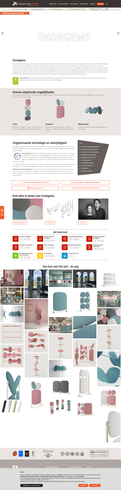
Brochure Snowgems (25, 236)
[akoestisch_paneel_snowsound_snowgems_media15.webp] (60, 405)
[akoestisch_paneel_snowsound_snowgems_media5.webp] (60, 387)
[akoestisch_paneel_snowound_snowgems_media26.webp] (12, 333)
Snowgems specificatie (26, 245)
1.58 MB (27, 247)
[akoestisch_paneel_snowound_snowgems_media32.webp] (84, 353)
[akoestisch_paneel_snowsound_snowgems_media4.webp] (60, 302)
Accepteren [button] (95, 485)
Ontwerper (82, 222)
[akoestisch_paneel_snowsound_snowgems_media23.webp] (36, 284)
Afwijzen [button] (83, 485)
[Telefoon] (1, 214)
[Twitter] (77, 454)
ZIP (46, 256)
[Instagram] (67, 454)
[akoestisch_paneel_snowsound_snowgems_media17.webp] (84, 327)
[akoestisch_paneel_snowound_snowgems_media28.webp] (36, 341)
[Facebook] (62, 454)
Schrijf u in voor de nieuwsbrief (99, 453)
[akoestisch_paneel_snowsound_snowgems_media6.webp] (109, 398)
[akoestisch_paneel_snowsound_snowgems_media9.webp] (12, 384)
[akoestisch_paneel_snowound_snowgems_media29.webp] (109, 338)
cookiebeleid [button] (80, 476)
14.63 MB (52, 256)
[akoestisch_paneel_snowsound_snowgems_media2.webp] (109, 426)
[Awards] (15, 453)
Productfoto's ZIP (73, 253)
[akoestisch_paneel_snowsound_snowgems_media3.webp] (12, 296)
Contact (100, 4)
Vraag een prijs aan (35, 188)
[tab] (59, 54)
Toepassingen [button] (63, 4)
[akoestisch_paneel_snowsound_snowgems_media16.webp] (84, 278)
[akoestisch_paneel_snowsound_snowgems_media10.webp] (36, 395)
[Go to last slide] (2, 33)
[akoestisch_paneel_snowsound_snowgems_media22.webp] (109, 316)
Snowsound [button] (84, 4)
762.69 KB (27, 257)
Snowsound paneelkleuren (75, 236)
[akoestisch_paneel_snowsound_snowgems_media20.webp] (12, 314)
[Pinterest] (72, 454)
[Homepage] (48, 455)
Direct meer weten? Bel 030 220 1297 (35, 182)
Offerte (92, 4)
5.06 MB (101, 240)
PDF (22, 239)
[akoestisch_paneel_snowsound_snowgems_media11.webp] (109, 299)
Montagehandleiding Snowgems (99, 237)
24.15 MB (101, 249)
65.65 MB (76, 247)
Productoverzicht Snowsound (98, 245)
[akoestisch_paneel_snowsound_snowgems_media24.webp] (84, 383)
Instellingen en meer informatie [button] (31, 485)
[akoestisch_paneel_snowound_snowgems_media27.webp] (12, 356)
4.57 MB (52, 247)
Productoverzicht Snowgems (49, 237)
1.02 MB (27, 239)
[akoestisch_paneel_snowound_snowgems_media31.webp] (60, 346)
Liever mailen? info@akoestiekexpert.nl (85, 182)
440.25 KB (76, 239)
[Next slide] (118, 33)
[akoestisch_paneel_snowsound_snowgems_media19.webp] (84, 409)
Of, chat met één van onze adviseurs (85, 188)
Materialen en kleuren (19, 222)
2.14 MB (52, 240)
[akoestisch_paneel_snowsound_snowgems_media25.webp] (12, 406)
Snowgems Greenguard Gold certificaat (26, 254)
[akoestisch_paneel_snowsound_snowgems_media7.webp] (84, 302)
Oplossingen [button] (73, 4)
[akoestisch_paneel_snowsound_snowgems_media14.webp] (36, 314)
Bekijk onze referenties (26, 467)
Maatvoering (50, 222)
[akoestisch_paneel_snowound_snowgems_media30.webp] (36, 365)
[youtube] (82, 454)
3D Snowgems (48, 253)
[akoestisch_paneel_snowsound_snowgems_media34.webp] (60, 368)
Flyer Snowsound (49, 245)
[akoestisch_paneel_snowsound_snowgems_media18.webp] (12, 278)
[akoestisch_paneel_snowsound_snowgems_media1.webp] (109, 280)
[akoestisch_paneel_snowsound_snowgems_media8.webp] (60, 325)
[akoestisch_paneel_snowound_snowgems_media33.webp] (109, 369)
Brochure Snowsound (74, 245)
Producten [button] (53, 4)
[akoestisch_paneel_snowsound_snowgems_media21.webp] (60, 278)
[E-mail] (1, 210)
